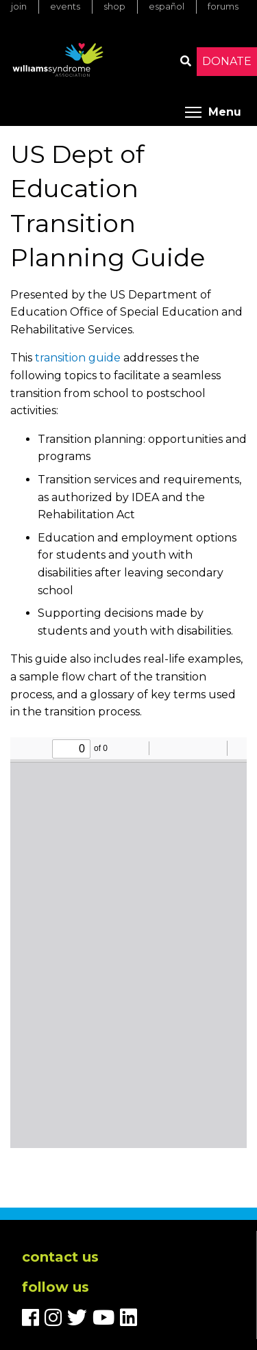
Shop (114, 6)
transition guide (78, 357)
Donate (227, 61)
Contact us (60, 1257)
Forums (223, 6)
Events (65, 6)
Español (166, 6)
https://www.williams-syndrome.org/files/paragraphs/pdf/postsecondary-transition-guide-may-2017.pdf (128, 942)
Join (19, 6)
